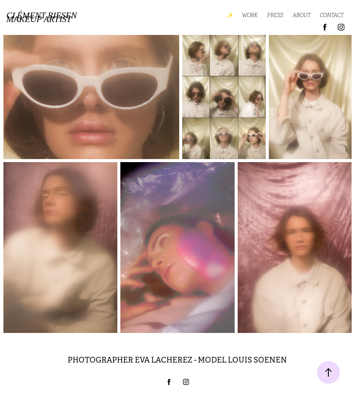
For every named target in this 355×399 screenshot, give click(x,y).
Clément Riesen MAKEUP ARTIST (42, 17)
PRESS (275, 15)
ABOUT (302, 15)
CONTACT (332, 15)
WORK (250, 15)
